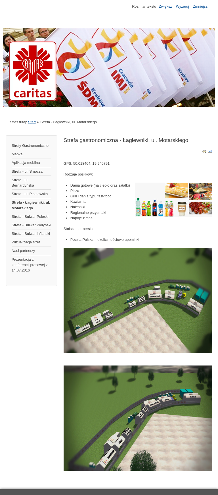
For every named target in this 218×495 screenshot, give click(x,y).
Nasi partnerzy (23, 250)
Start (32, 122)
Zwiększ (165, 6)
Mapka (17, 154)
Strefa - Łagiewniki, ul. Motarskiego (31, 205)
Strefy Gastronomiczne (30, 145)
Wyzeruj (182, 6)
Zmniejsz (200, 6)
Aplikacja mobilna (26, 162)
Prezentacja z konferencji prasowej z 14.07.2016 (30, 264)
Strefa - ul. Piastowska (30, 194)
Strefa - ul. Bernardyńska (23, 182)
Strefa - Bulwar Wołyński (31, 225)
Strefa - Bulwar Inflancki (31, 233)
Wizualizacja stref (26, 242)
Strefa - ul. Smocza (27, 171)
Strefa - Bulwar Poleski (30, 216)
